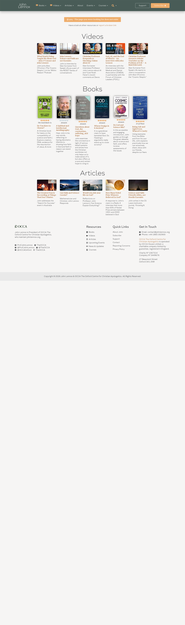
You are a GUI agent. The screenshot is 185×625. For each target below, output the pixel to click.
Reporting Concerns (122, 246)
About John (118, 232)
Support (116, 239)
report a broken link (107, 25)
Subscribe (117, 236)
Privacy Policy (119, 250)
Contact (116, 243)
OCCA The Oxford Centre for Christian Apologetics (152, 240)
